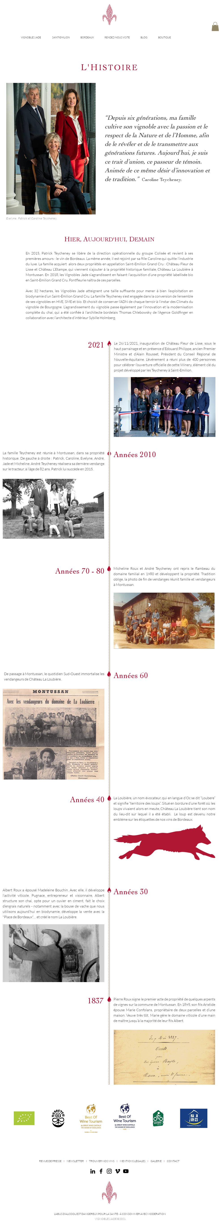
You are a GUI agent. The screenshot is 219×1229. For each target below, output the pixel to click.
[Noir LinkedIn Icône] (92, 1171)
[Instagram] (109, 1171)
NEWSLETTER (75, 1161)
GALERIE (156, 1161)
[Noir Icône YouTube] (125, 1171)
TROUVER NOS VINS (102, 1161)
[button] (215, 26)
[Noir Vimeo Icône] (117, 1171)
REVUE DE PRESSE (50, 1161)
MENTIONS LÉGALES (132, 1161)
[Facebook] (101, 1171)
